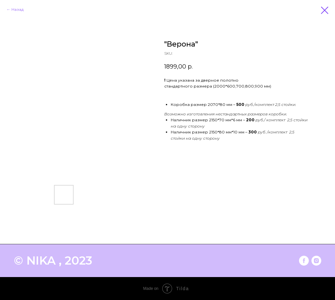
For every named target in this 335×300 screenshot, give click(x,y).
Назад (17, 9)
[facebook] (304, 261)
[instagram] (316, 261)
